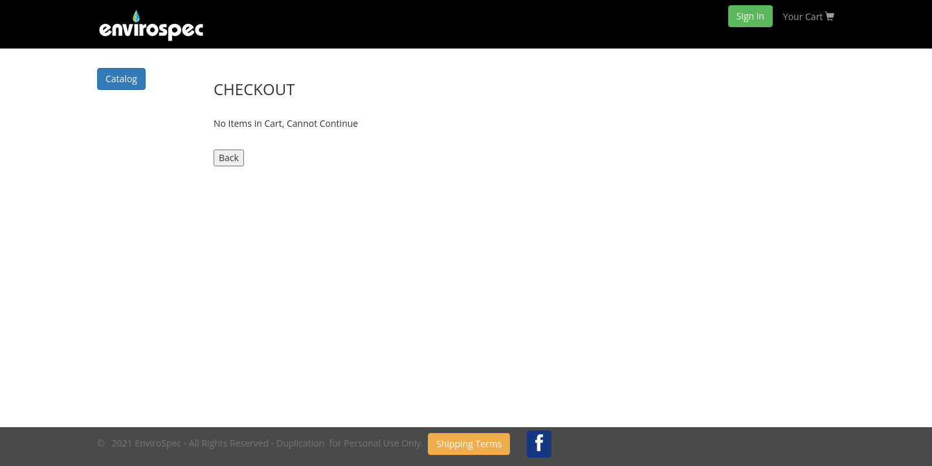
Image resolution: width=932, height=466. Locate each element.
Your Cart (808, 16)
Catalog (121, 78)
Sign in (750, 16)
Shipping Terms (469, 444)
